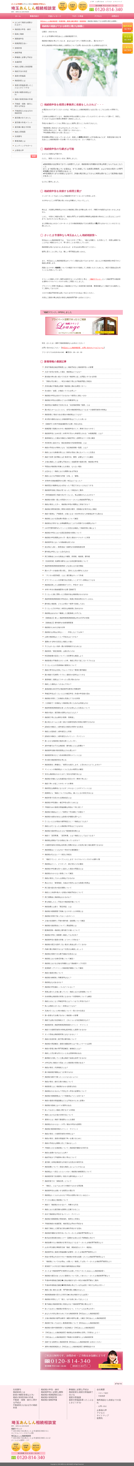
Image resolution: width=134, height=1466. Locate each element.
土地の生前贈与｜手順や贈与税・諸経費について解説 (65, 921)
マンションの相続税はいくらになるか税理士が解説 (64, 769)
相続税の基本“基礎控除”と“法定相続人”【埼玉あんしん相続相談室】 (70, 1328)
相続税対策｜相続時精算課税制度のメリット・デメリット (66, 1025)
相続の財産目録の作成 (24, 99)
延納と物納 (19, 34)
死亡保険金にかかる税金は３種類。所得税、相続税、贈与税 (67, 556)
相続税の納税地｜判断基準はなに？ (58, 977)
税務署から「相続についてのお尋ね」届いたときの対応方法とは (69, 793)
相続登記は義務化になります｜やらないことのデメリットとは (68, 788)
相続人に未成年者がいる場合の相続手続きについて (64, 892)
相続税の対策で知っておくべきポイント (60, 916)
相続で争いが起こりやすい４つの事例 (59, 783)
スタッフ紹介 (103, 1393)
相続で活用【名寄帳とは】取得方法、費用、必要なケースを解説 (69, 457)
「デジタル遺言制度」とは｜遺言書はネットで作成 (64, 575)
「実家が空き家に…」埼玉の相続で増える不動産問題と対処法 (68, 381)
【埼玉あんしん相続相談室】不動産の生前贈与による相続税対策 (69, 1337)
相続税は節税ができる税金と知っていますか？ (62, 840)
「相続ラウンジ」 (95, 279)
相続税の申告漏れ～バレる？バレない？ (60, 987)
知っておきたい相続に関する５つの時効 (60, 1110)
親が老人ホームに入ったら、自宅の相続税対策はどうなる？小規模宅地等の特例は (76, 410)
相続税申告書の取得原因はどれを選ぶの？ (61, 750)
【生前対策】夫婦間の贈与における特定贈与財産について (66, 561)
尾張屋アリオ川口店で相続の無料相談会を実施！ (63, 1266)
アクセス (109, 1)
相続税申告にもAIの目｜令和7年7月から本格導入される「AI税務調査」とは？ (74, 433)
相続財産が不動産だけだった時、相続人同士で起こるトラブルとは (70, 660)
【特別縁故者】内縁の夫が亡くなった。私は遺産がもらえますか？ (70, 495)
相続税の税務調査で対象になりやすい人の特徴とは (64, 911)
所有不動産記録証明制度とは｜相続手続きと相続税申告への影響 (69, 367)
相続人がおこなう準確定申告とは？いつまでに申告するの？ (67, 1001)
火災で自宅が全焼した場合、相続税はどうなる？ (63, 372)
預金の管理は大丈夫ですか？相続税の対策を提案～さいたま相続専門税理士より (75, 1257)
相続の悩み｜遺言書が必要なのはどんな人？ (61, 712)
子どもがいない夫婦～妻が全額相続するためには (63, 646)
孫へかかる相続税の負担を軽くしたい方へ (61, 741)
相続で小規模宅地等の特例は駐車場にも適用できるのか (66, 1030)
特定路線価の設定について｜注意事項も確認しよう (64, 656)
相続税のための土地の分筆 (55, 627)
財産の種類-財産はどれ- (23, 1395)
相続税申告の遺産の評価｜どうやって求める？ (62, 940)
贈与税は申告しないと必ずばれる (57, 552)
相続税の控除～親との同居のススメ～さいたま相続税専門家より (69, 500)
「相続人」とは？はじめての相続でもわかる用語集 (64, 1186)
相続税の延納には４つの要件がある (58, 1105)
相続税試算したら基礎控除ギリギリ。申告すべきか (64, 585)
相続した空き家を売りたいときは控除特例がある (63, 1053)
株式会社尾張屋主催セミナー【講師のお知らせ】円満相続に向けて (70, 1238)
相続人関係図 (20, 132)
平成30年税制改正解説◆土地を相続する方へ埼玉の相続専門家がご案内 (72, 1280)
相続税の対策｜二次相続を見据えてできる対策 (62, 698)
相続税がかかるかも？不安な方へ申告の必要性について (66, 1091)
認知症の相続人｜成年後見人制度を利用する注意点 (64, 727)
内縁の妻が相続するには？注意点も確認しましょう (64, 949)
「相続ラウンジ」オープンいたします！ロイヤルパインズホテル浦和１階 (72, 859)
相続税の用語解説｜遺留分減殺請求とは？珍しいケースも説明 (68, 1044)
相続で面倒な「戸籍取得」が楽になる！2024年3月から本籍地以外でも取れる (74, 514)
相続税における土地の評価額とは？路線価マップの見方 (66, 963)
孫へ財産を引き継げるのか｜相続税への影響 (61, 1015)
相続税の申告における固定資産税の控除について (63, 533)
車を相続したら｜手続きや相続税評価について (62, 902)
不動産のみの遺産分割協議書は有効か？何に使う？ (64, 807)
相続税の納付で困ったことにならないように (61, 1077)
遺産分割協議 (20, 76)
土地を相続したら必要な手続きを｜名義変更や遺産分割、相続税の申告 (71, 462)
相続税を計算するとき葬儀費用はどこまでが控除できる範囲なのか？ (71, 523)
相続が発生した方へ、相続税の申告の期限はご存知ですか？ (67, 504)
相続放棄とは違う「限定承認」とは (58, 907)
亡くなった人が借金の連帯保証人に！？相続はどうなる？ (66, 821)
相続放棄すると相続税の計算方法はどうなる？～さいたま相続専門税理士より (74, 1242)
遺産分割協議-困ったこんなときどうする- (81, 1401)
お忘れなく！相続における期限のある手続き (61, 471)
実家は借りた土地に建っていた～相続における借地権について (68, 992)
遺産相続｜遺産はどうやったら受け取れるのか (62, 679)
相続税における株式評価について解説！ (60, 959)
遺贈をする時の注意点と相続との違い (59, 642)
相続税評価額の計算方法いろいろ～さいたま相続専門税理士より (69, 1233)
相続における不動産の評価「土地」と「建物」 (62, 476)
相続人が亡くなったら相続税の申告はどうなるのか (64, 826)
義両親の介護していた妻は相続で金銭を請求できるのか (66, 1058)
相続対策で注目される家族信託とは (58, 798)
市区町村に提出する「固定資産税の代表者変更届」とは (66, 443)
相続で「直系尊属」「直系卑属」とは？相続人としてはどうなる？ (70, 835)
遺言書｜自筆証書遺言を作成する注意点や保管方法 (64, 1162)
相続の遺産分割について (54, 973)
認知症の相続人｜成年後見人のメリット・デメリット (65, 736)
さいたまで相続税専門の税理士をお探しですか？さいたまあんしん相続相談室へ (75, 1271)
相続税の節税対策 (49, 1397)
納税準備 (18, 53)
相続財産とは (20, 81)
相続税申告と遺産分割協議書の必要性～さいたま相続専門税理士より (71, 1252)
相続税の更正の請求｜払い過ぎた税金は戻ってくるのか (66, 944)
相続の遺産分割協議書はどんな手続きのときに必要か (65, 1100)
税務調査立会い (21, 43)
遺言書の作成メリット (24, 122)
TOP (92, 1)
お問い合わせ (100, 1)
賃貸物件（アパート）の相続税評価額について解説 (64, 968)
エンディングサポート (24, 146)
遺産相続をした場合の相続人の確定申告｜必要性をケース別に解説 (70, 438)
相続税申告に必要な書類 (52, 1392)
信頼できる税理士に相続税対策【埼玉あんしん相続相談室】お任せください (73, 1342)
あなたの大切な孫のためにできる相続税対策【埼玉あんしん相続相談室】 (72, 1313)
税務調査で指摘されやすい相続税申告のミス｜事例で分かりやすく (70, 429)
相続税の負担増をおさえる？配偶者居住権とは (62, 831)
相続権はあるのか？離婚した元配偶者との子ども (63, 613)
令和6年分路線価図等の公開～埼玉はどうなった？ (63, 481)
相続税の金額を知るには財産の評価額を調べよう (63, 817)
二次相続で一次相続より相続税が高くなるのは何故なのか (66, 703)
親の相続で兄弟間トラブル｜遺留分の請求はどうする (65, 675)
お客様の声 (19, 150)
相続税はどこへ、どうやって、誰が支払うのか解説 (64, 864)
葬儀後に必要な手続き (24, 57)
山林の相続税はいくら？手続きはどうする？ (61, 637)
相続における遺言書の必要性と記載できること (62, 1209)
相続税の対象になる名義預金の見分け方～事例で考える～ (66, 779)
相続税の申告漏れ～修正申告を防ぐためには (61, 802)
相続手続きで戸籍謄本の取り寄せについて (61, 1157)
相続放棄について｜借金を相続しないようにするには (65, 1167)
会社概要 (101, 1389)
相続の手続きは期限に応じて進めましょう (61, 1143)
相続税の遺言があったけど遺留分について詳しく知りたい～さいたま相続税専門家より (77, 1276)
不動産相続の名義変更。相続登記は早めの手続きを (64, 1224)
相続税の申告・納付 (23, 29)
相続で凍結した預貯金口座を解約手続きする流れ (63, 1228)
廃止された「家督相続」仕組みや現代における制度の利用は (67, 883)
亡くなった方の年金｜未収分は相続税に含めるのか (64, 608)
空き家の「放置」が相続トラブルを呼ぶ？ (61, 391)
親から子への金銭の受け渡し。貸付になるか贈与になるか (66, 571)
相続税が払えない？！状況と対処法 (58, 854)
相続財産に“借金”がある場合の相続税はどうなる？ (64, 414)
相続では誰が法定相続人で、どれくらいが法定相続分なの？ (67, 1020)
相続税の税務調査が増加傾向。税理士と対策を (62, 1219)
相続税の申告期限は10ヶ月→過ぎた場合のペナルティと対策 (67, 537)
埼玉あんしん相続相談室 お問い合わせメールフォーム (83, 348)
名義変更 (18, 62)
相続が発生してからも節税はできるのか (60, 878)
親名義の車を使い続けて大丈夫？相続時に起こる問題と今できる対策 (71, 377)
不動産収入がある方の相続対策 (25, 1406)
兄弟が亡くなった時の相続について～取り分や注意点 (65, 1011)
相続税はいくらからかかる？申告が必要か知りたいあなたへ (67, 1195)
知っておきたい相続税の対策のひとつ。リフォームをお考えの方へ (70, 1309)
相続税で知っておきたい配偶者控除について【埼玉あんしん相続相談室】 (72, 1323)
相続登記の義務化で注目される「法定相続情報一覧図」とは (67, 405)
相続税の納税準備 (49, 1400)
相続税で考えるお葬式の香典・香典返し (60, 717)
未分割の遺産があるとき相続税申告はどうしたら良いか (66, 419)
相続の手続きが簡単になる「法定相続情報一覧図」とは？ (66, 447)
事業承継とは (20, 141)
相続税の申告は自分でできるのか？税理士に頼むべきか (66, 395)
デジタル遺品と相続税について (56, 1200)
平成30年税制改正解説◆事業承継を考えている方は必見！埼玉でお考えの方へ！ (75, 1285)
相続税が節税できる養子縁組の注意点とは (61, 954)
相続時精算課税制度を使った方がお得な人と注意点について (67, 708)
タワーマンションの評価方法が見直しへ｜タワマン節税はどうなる (70, 580)
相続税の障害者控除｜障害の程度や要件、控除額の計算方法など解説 (71, 509)
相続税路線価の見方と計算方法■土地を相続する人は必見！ (67, 1295)
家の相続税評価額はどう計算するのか (59, 1072)
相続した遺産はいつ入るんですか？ (58, 684)
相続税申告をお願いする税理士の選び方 (60, 1190)
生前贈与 (18, 136)
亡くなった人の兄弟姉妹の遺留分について (61, 665)
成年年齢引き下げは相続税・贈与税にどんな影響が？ (65, 746)
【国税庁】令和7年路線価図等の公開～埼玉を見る (63, 424)
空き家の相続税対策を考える (55, 760)
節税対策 (18, 48)
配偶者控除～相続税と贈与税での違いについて (62, 930)
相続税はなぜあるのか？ (54, 982)
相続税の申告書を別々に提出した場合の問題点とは (64, 869)
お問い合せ (102, 1406)
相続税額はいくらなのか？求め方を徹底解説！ (62, 850)
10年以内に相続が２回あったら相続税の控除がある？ (65, 1063)
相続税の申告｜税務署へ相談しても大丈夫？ (61, 935)
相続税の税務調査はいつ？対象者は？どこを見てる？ (65, 1096)
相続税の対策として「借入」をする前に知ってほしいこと (66, 1299)
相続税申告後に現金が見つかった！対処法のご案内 (64, 490)
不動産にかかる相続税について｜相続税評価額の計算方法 (66, 1148)
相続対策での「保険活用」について (58, 1181)
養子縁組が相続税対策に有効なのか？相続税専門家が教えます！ (69, 1304)
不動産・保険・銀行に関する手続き (25, 1401)
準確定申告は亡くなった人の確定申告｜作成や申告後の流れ (67, 694)
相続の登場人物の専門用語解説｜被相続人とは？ (63, 1048)
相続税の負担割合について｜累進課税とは (61, 925)
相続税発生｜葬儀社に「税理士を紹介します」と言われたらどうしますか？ (73, 765)
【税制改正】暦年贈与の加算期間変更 (59, 623)
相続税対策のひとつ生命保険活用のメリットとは (63, 755)
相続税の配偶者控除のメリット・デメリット (61, 1129)
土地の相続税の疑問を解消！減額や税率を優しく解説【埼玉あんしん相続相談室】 (76, 1318)
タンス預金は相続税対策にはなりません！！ (61, 1034)
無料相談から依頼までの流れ (109, 1401)
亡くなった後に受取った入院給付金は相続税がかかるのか (66, 594)
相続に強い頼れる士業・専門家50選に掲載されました (65, 1290)
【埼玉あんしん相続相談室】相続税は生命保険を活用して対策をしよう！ (72, 1332)
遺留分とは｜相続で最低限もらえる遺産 (60, 1119)
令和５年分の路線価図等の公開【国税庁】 (61, 589)
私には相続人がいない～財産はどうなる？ (61, 1006)
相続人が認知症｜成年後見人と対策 (58, 731)
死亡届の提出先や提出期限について (58, 888)
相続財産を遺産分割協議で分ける (81, 1393)
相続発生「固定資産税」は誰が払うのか (60, 651)
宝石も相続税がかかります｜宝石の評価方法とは (63, 774)
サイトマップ (118, 1)
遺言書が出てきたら (23, 118)
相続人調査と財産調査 (24, 67)
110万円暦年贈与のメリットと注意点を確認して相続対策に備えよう (70, 528)
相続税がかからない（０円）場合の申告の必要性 (63, 1124)
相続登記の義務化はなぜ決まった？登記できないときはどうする (69, 485)
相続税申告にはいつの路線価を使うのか (60, 542)
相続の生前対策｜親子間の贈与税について (61, 1039)
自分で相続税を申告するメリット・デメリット (62, 1214)
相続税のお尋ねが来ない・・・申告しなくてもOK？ (64, 632)
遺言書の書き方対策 (23, 127)
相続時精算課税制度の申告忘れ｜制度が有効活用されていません (69, 599)
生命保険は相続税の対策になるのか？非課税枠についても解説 (68, 996)
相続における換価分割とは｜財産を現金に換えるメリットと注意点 (70, 452)
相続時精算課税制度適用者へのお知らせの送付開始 (64, 566)
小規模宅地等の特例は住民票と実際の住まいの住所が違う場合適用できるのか (74, 845)
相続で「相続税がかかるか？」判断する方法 (61, 1205)
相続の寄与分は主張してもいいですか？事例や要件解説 (66, 670)
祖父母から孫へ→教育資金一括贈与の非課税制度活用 (65, 547)
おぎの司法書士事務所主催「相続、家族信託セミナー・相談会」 (69, 1247)
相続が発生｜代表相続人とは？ (56, 1067)
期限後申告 (19, 39)
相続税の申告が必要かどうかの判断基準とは (61, 400)
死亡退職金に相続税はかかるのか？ (58, 897)
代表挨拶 (101, 1396)
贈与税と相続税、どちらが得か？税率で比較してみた (65, 604)
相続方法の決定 (21, 71)
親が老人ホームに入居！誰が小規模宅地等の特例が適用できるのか (70, 722)
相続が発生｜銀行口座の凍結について (59, 1082)
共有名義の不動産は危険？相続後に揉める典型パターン (66, 386)
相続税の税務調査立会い (52, 1395)
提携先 (100, 1418)
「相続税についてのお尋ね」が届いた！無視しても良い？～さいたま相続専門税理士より (78, 1261)
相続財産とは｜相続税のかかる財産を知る (61, 1086)
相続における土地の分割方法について (59, 1115)
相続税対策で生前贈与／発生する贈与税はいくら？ (64, 1176)
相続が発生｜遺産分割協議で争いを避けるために (63, 1138)
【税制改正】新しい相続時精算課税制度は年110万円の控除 (67, 618)
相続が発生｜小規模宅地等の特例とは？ (60, 1134)
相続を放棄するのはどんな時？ (56, 1153)
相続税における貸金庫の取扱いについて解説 (61, 519)
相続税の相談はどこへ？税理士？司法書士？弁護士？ (65, 812)
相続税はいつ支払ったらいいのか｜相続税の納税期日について (68, 1172)
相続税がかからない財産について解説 (59, 873)
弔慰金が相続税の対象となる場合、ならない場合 (63, 466)
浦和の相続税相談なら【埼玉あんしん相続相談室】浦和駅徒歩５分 (70, 1347)
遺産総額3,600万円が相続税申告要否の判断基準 (63, 689)
